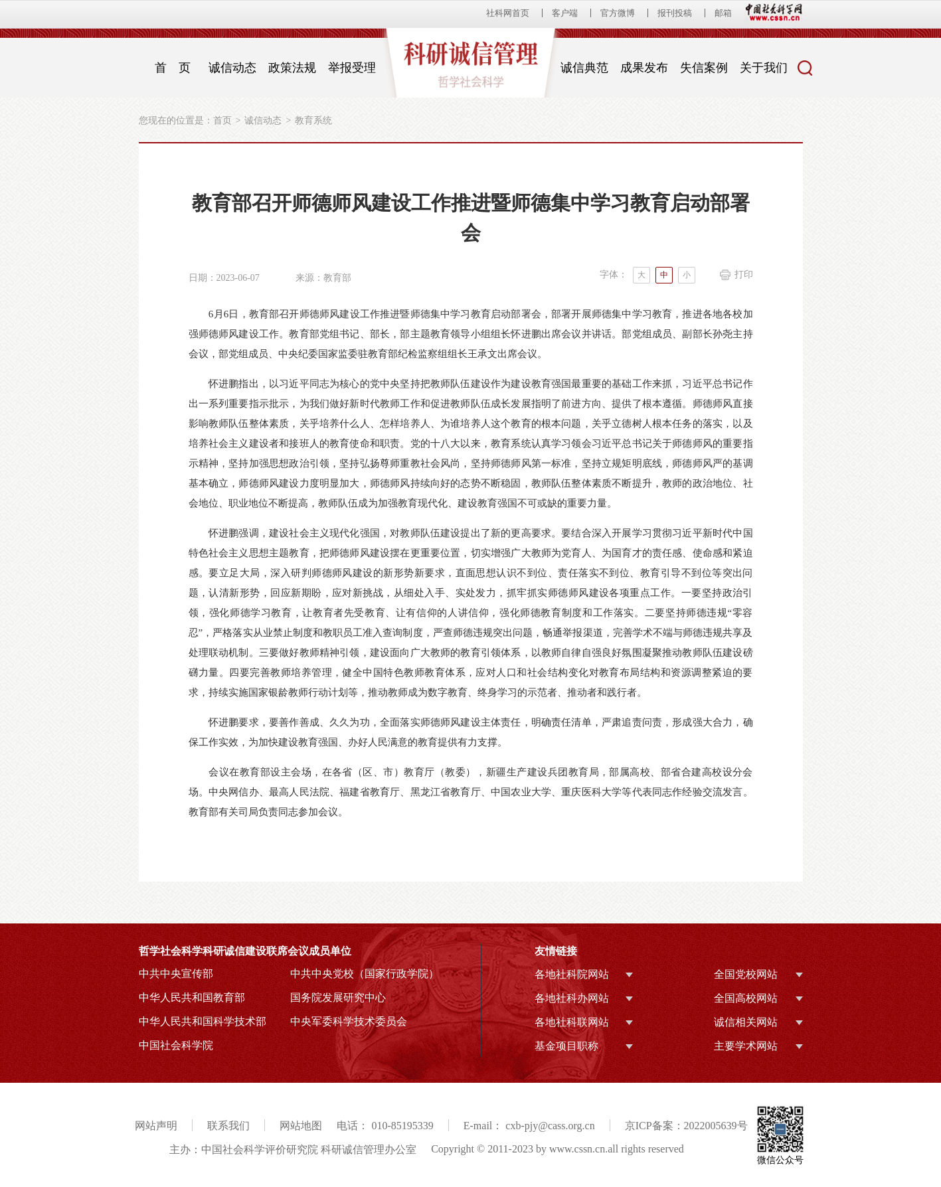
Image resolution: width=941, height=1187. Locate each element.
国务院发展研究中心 (338, 997)
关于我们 (764, 67)
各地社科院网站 (572, 974)
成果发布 (644, 67)
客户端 (565, 13)
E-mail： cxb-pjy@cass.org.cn (529, 1125)
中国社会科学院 (176, 1045)
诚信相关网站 (746, 1022)
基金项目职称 (566, 1046)
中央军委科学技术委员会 (348, 1021)
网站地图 (301, 1125)
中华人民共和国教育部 (192, 997)
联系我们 (228, 1125)
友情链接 (556, 951)
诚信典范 (584, 67)
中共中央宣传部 (176, 973)
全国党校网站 (746, 974)
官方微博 (617, 13)
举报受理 (352, 67)
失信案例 (704, 67)
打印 (743, 274)
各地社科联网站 (572, 1022)
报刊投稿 (674, 13)
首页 (222, 120)
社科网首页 (507, 13)
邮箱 (723, 13)
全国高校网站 (746, 998)
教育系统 (313, 120)
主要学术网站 (746, 1046)
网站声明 (156, 1125)
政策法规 (292, 67)
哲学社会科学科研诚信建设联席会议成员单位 (245, 951)
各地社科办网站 (572, 998)
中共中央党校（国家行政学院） (364, 973)
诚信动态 (232, 67)
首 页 (173, 67)
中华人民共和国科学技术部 (202, 1021)
